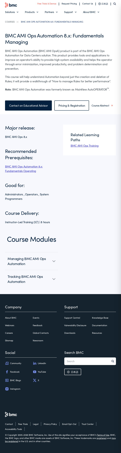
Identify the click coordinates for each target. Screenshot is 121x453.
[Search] (114, 4)
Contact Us (87, 3)
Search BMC (74, 352)
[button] (31, 261)
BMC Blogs (13, 380)
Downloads (69, 332)
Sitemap (9, 340)
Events (36, 317)
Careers (9, 332)
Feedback (37, 325)
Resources (97, 332)
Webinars (9, 325)
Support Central (72, 317)
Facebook (12, 372)
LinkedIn (39, 363)
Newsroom (38, 340)
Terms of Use (103, 434)
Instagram (12, 389)
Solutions (10, 12)
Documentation (99, 325)
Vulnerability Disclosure (75, 325)
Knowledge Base (100, 317)
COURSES (10, 21)
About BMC (89, 12)
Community (13, 363)
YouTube (39, 372)
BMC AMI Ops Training (85, 146)
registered (101, 438)
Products (30, 12)
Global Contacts (41, 332)
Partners (49, 12)
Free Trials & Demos (46, 3)
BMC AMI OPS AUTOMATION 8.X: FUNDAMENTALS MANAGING (52, 21)
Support (68, 12)
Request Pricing (69, 3)
